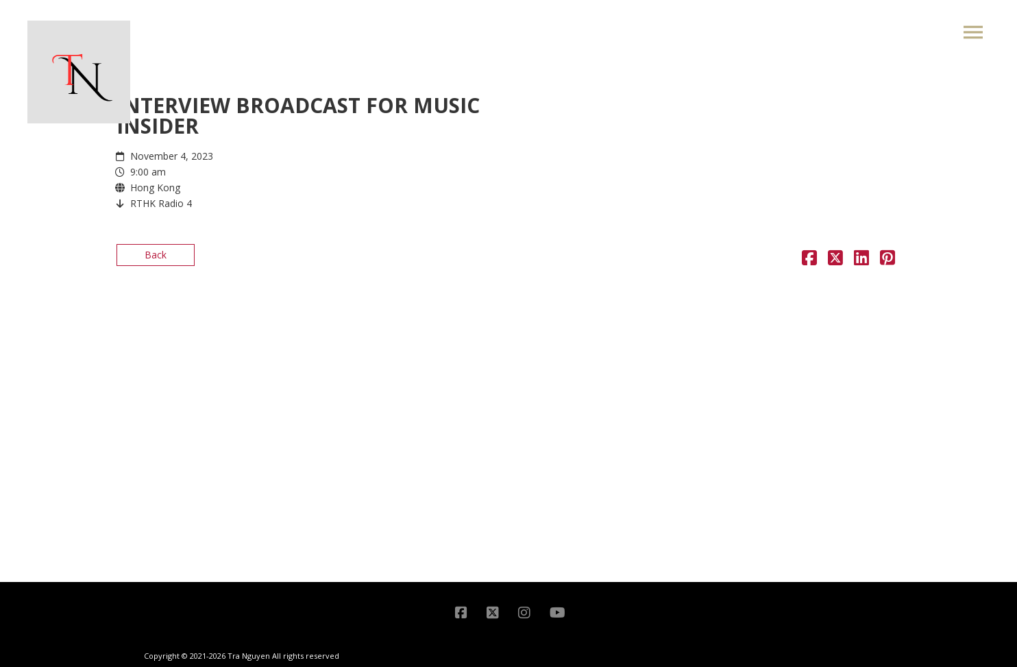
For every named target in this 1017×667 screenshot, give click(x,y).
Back (156, 254)
